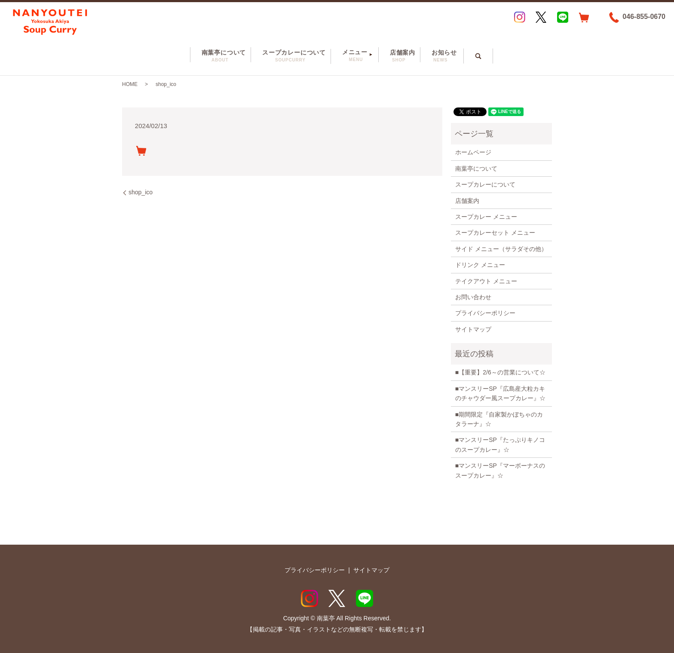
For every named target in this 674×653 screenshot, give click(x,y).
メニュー (355, 56)
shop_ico (141, 192)
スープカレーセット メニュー (495, 232)
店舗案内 (397, 56)
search (483, 53)
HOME (130, 84)
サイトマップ (473, 329)
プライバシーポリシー (485, 313)
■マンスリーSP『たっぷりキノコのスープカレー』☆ (500, 444)
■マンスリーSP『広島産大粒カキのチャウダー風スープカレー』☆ (500, 393)
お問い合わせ (473, 297)
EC (584, 17)
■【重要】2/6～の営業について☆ (500, 372)
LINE (562, 17)
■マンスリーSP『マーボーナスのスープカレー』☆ (500, 470)
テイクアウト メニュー (486, 281)
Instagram (519, 17)
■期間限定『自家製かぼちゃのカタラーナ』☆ (499, 419)
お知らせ (439, 56)
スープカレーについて (289, 56)
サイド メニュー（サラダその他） (501, 248)
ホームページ (473, 152)
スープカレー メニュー (486, 216)
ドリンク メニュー (480, 264)
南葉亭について (219, 56)
